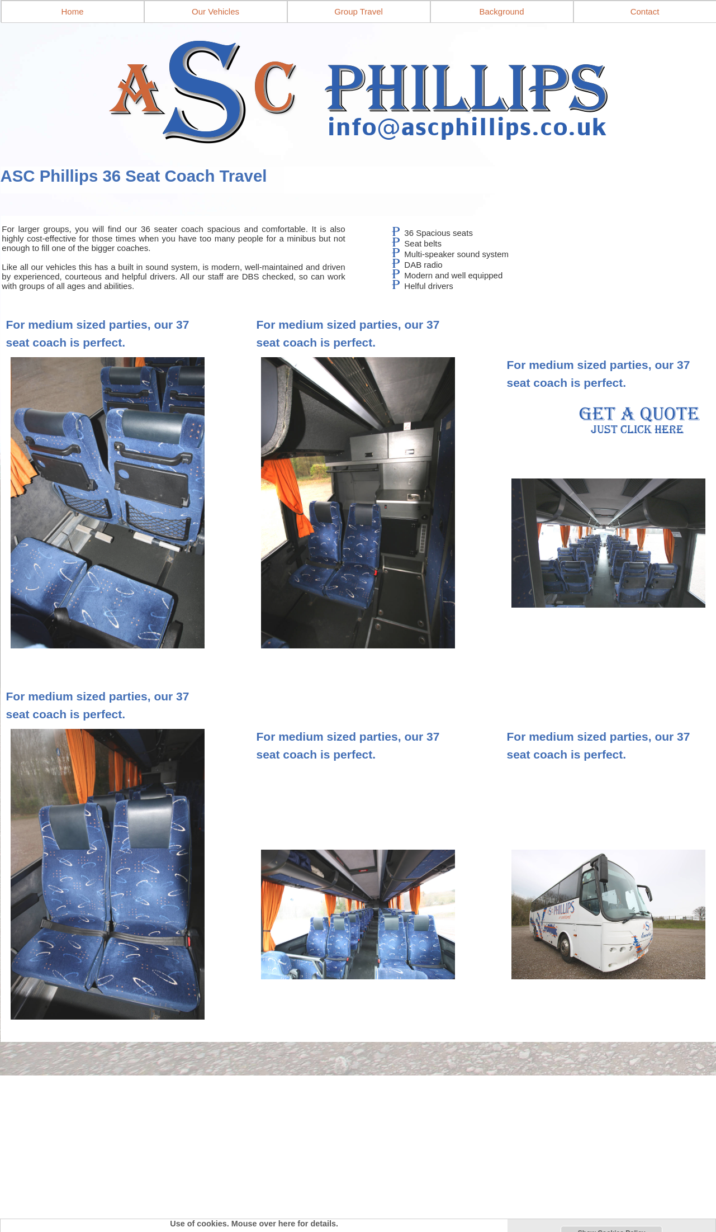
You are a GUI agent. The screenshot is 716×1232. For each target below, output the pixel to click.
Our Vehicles (215, 11)
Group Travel (358, 11)
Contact (645, 11)
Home (72, 11)
